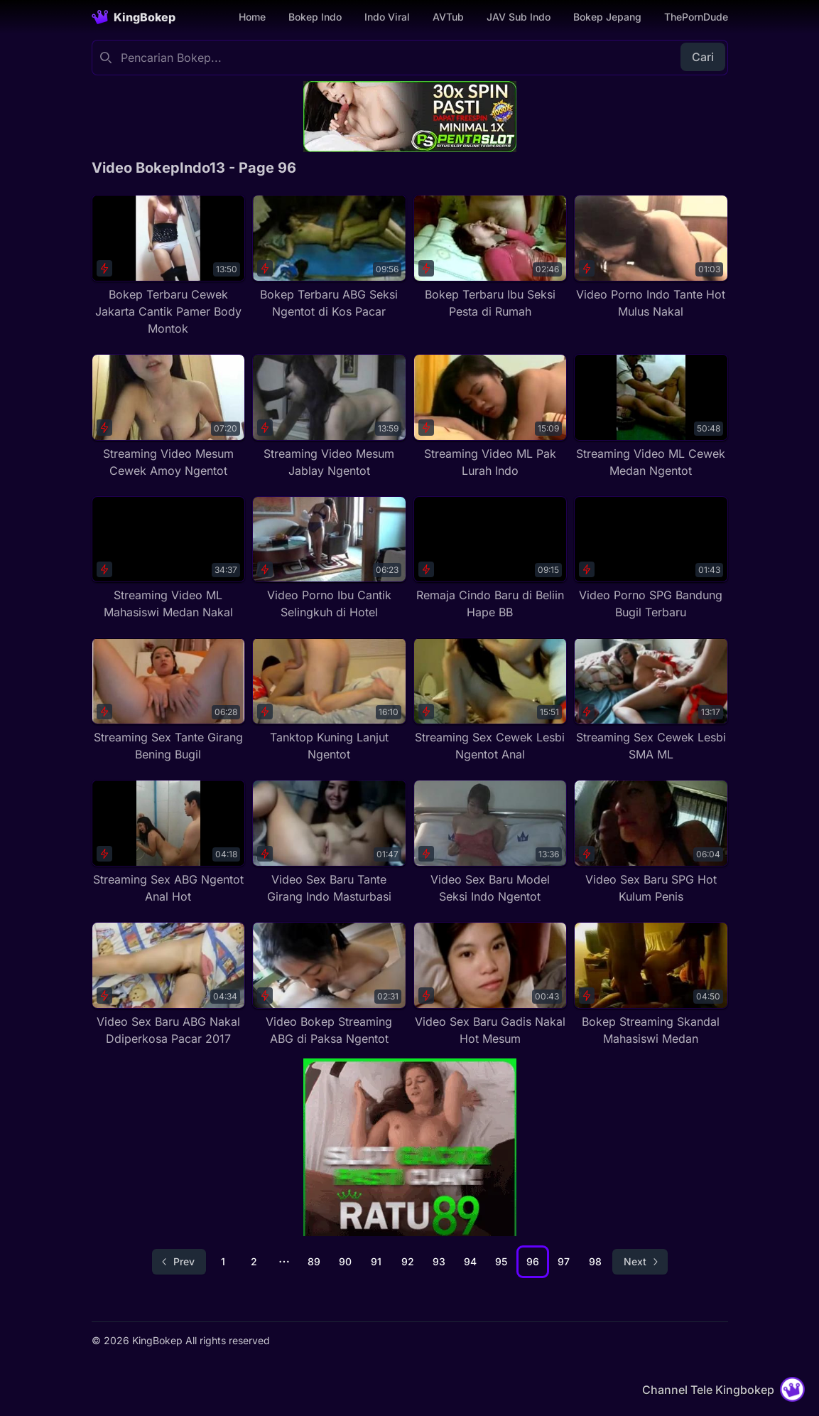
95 (501, 1261)
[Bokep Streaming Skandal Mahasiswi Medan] (651, 984)
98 (595, 1261)
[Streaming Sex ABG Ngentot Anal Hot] (169, 842)
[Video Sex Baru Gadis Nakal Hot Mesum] (490, 984)
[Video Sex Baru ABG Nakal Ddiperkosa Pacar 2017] (169, 984)
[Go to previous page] (179, 1262)
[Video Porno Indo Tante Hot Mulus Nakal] (651, 257)
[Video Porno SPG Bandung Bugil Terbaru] (651, 558)
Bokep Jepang (607, 17)
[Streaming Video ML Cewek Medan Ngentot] (651, 416)
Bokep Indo (315, 17)
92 (407, 1261)
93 (439, 1261)
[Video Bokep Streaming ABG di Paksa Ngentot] (329, 984)
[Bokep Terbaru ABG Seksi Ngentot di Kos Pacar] (329, 257)
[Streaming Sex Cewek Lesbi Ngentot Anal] (490, 700)
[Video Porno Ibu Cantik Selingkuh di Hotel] (329, 558)
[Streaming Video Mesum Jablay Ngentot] (329, 416)
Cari (703, 57)
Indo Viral (387, 17)
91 (376, 1261)
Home (252, 17)
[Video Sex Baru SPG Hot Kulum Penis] (651, 842)
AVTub (448, 17)
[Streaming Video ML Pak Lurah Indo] (490, 416)
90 (345, 1261)
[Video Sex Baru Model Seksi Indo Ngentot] (490, 842)
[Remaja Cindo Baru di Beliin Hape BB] (490, 558)
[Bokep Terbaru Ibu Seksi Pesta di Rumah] (490, 257)
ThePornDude (696, 17)
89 (314, 1261)
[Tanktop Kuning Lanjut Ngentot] (329, 700)
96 (532, 1261)
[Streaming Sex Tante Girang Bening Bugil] (169, 700)
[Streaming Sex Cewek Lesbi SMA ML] (651, 700)
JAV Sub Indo (518, 17)
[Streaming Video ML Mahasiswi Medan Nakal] (169, 558)
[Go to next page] (640, 1262)
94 (470, 1261)
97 (564, 1261)
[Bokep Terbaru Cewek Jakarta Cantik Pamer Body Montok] (169, 266)
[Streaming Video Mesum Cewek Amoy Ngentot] (169, 416)
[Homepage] (133, 17)
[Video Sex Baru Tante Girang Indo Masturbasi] (329, 842)
